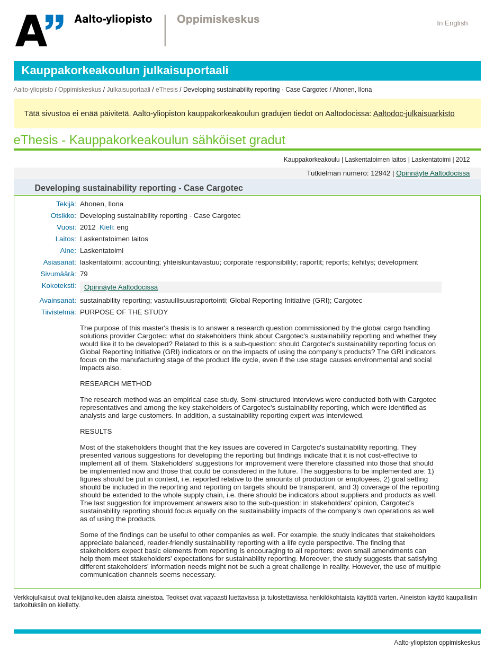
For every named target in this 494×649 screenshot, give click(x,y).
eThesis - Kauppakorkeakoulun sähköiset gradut (149, 140)
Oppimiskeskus (79, 89)
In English (452, 23)
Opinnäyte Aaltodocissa (433, 173)
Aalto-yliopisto (33, 89)
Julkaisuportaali (128, 89)
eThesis (167, 89)
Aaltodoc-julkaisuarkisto (414, 113)
